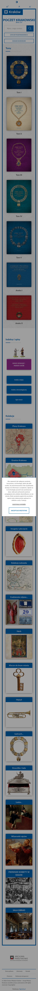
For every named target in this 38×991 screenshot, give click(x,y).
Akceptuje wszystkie (19, 510)
